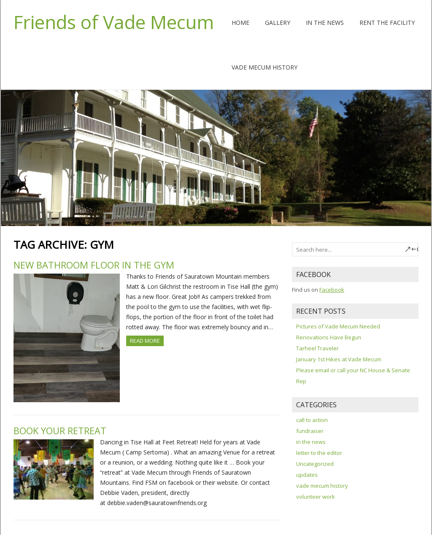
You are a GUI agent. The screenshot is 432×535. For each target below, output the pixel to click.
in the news (311, 442)
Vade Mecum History (264, 67)
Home (240, 23)
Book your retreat (60, 430)
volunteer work (315, 496)
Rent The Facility (387, 23)
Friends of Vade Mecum (114, 22)
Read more (145, 340)
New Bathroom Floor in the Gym (94, 264)
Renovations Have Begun (328, 337)
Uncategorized (315, 464)
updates (307, 475)
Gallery (277, 23)
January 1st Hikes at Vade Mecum (338, 359)
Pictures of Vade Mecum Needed (338, 326)
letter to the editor (319, 453)
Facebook (331, 289)
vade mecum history (322, 485)
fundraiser (310, 431)
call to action (312, 420)
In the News (325, 23)
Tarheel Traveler (317, 348)
